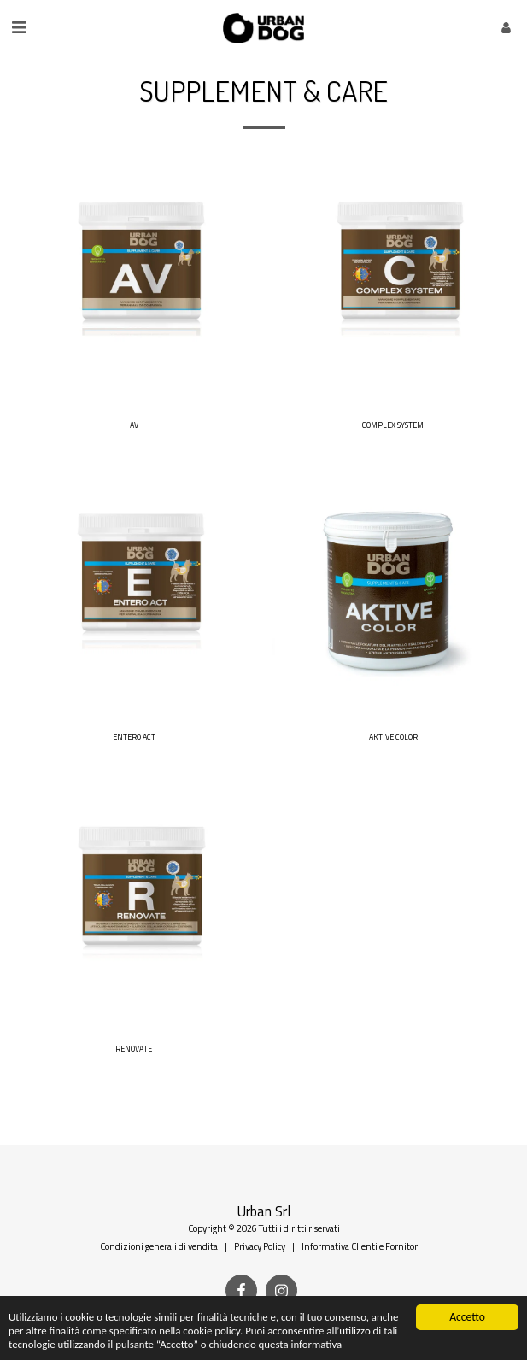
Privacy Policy (259, 1246)
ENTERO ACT (134, 736)
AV (134, 425)
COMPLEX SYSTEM (393, 425)
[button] (18, 27)
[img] (134, 285)
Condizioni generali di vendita (159, 1246)
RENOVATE (133, 1048)
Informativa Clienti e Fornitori (361, 1246)
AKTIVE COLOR (393, 736)
